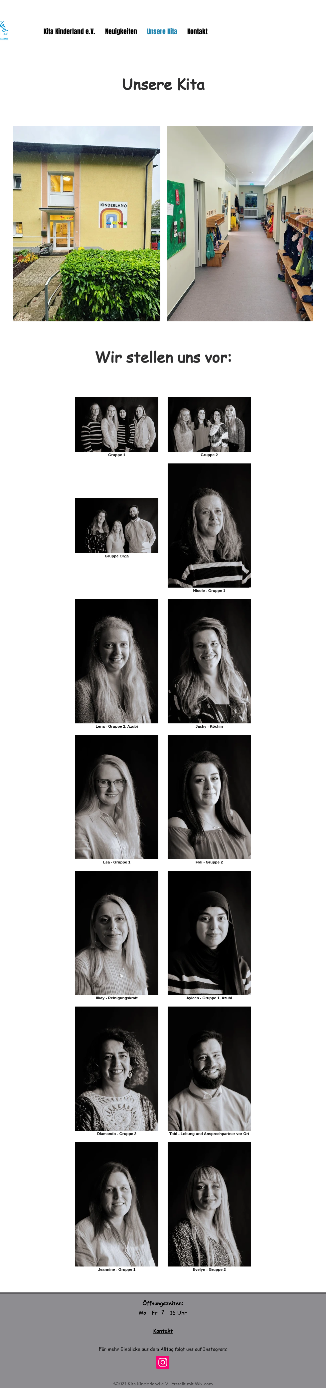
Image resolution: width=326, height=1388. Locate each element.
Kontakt (163, 1331)
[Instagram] (162, 1362)
